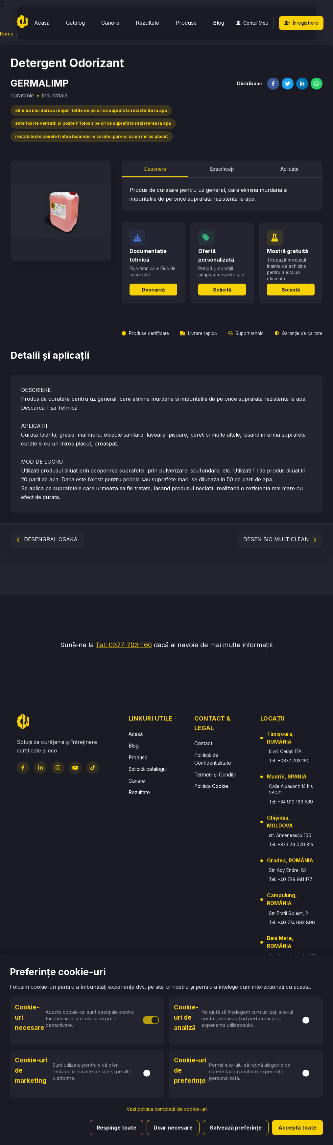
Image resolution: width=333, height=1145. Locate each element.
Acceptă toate (297, 1127)
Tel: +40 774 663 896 (292, 922)
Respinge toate (116, 1127)
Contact (203, 743)
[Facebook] (23, 767)
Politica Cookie (211, 786)
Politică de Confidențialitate (212, 759)
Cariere (110, 22)
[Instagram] (58, 767)
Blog (218, 22)
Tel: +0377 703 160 (289, 760)
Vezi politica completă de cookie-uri (167, 1109)
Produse (186, 22)
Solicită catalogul (148, 769)
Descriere (155, 169)
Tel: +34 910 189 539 (291, 801)
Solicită (222, 290)
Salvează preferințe (236, 1127)
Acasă (42, 22)
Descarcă (153, 290)
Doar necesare (173, 1127)
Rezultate (147, 22)
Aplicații (289, 169)
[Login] (252, 23)
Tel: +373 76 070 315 (291, 844)
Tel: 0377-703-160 (124, 645)
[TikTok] (92, 767)
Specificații (221, 169)
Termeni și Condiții (215, 775)
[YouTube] (75, 767)
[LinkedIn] (40, 767)
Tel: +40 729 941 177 (290, 879)
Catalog (75, 22)
